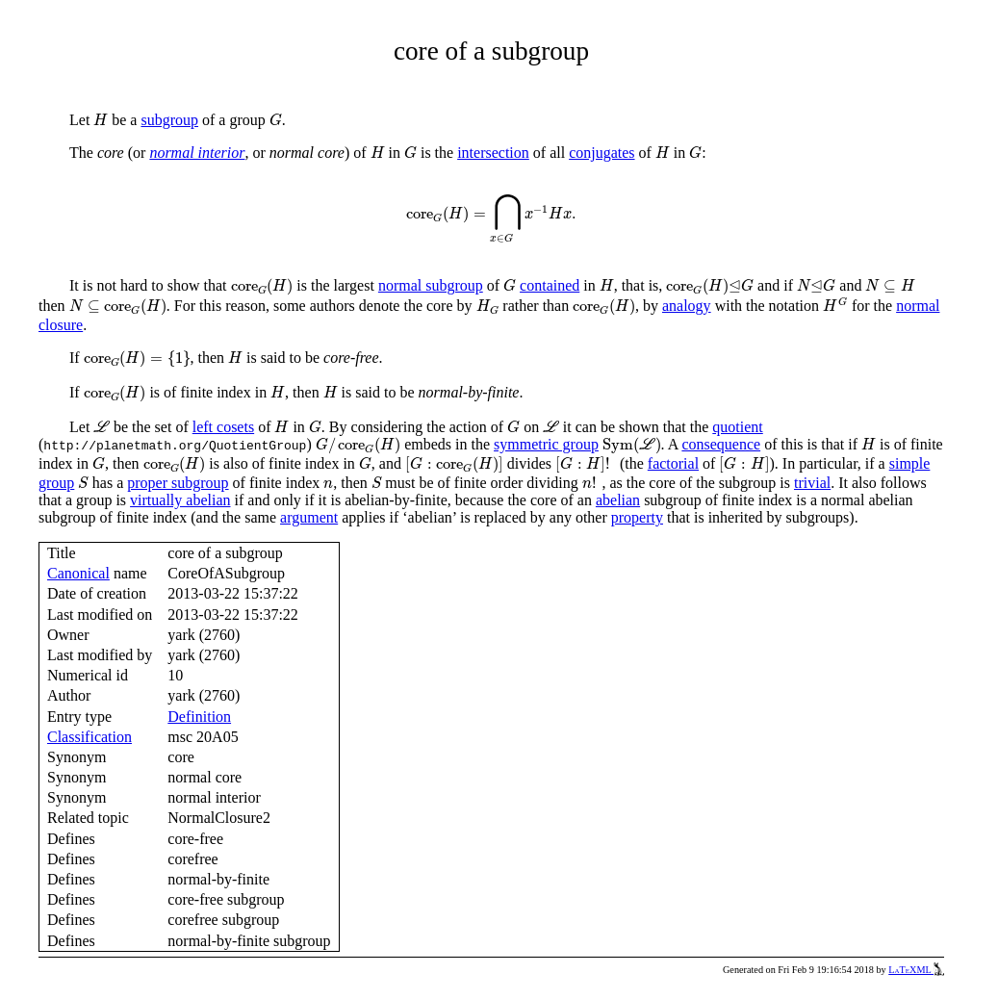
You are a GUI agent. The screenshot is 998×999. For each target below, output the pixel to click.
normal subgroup (430, 285)
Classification (89, 737)
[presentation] (100, 120)
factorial (673, 463)
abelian (618, 500)
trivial (812, 482)
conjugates (601, 152)
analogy (686, 305)
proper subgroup (177, 482)
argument (309, 517)
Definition (199, 716)
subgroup (169, 120)
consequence (720, 444)
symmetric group (546, 444)
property (637, 517)
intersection (493, 152)
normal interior (196, 152)
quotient (737, 427)
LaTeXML (916, 969)
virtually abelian (180, 500)
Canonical (78, 573)
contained (549, 285)
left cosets (223, 427)
